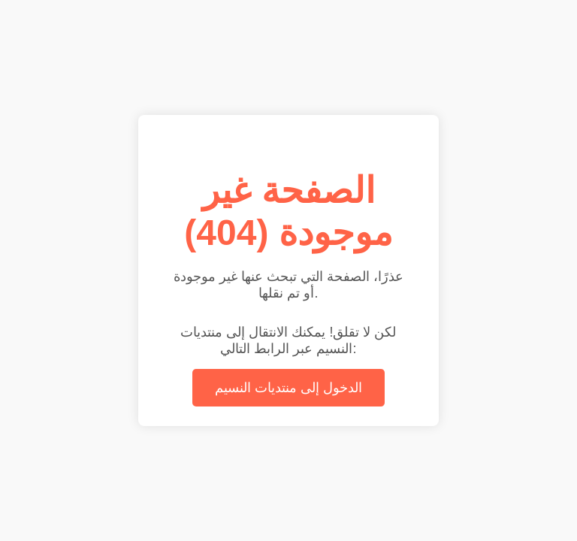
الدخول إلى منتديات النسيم (288, 387)
